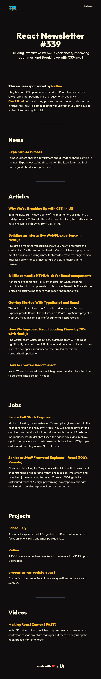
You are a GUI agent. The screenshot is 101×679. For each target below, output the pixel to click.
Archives (88, 6)
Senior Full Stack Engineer (30, 417)
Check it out (16, 101)
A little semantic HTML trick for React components (50, 275)
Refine (56, 86)
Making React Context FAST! (32, 624)
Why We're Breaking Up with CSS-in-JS (40, 208)
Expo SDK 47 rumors (25, 152)
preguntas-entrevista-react (31, 572)
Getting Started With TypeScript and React (43, 302)
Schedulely (17, 528)
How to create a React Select (32, 365)
